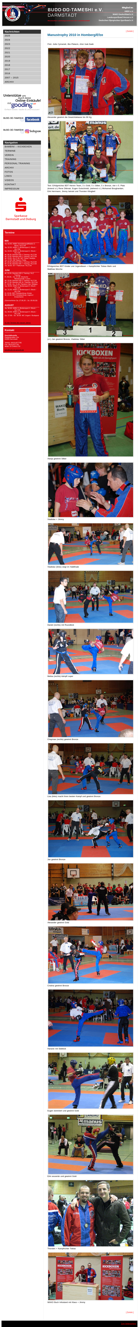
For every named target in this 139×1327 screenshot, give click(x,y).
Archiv (9, 82)
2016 (7, 73)
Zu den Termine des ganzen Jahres (18, 323)
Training (10, 159)
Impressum (12, 188)
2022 (7, 48)
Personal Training (17, 163)
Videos (9, 180)
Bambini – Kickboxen (18, 146)
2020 (7, 56)
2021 (7, 52)
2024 (7, 40)
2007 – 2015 (12, 77)
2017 (7, 69)
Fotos (9, 172)
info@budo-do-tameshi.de (14, 350)
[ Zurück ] (130, 31)
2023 (7, 44)
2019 (7, 61)
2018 (7, 65)
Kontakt (10, 184)
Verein (9, 155)
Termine (10, 151)
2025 (7, 35)
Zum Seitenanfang (128, 1324)
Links (8, 176)
